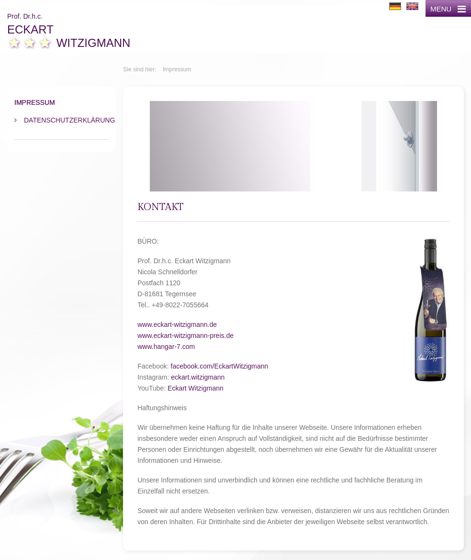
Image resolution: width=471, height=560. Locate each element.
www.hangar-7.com (166, 346)
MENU (448, 9)
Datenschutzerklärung (66, 120)
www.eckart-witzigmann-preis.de (185, 335)
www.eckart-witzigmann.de (177, 324)
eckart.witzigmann (197, 377)
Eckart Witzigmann (196, 388)
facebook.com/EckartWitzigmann (220, 366)
